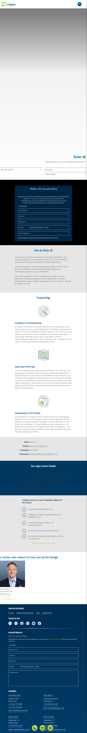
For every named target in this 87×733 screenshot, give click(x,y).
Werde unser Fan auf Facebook (22, 699)
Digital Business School (25, 688)
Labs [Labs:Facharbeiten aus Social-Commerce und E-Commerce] (38, 688)
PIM (42, 373)
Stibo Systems (20, 415)
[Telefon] (35, 728)
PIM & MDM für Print (50, 496)
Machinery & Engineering (38, 488)
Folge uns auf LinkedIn (10, 699)
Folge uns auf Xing (16, 699)
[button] (80, 4)
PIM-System (64, 458)
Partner (31, 420)
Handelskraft (47, 688)
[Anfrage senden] (50, 728)
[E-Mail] (42, 728)
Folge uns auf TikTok (39, 699)
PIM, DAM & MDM (35, 496)
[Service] (43, 728)
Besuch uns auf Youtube (33, 699)
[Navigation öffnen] (84, 4)
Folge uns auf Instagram (27, 699)
